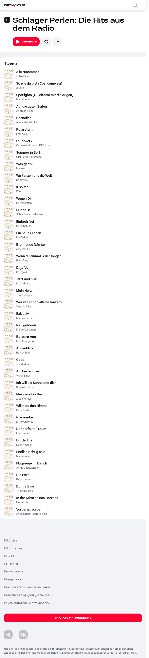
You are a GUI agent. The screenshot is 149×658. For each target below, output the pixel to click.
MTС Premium (14, 548)
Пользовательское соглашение (27, 587)
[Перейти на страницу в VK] (23, 634)
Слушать (26, 41)
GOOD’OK (11, 564)
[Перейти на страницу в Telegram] (8, 634)
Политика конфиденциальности (27, 595)
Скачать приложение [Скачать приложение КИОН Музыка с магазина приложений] (73, 618)
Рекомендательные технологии (27, 603)
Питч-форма (13, 571)
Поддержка (12, 579)
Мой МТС (11, 556)
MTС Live (10, 540)
